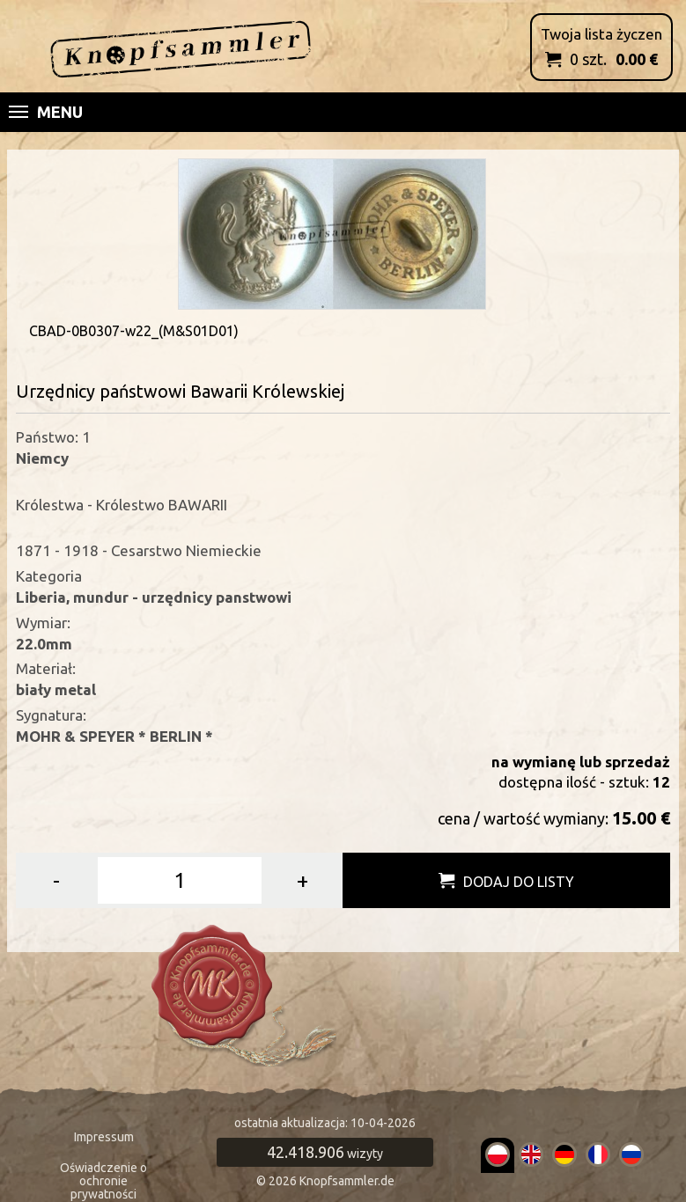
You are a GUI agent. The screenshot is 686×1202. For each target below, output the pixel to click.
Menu (46, 112)
